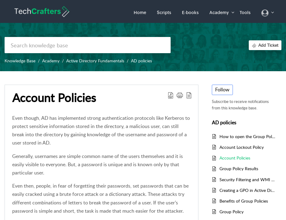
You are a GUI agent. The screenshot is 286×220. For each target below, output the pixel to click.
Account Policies (234, 158)
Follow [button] (222, 89)
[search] (88, 45)
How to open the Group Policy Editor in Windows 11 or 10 (247, 136)
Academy (219, 12)
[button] (171, 95)
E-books (190, 12)
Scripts (164, 12)
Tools (245, 12)
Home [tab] (140, 12)
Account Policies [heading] (54, 98)
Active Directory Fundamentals (95, 61)
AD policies (141, 61)
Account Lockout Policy (241, 147)
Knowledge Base (20, 61)
